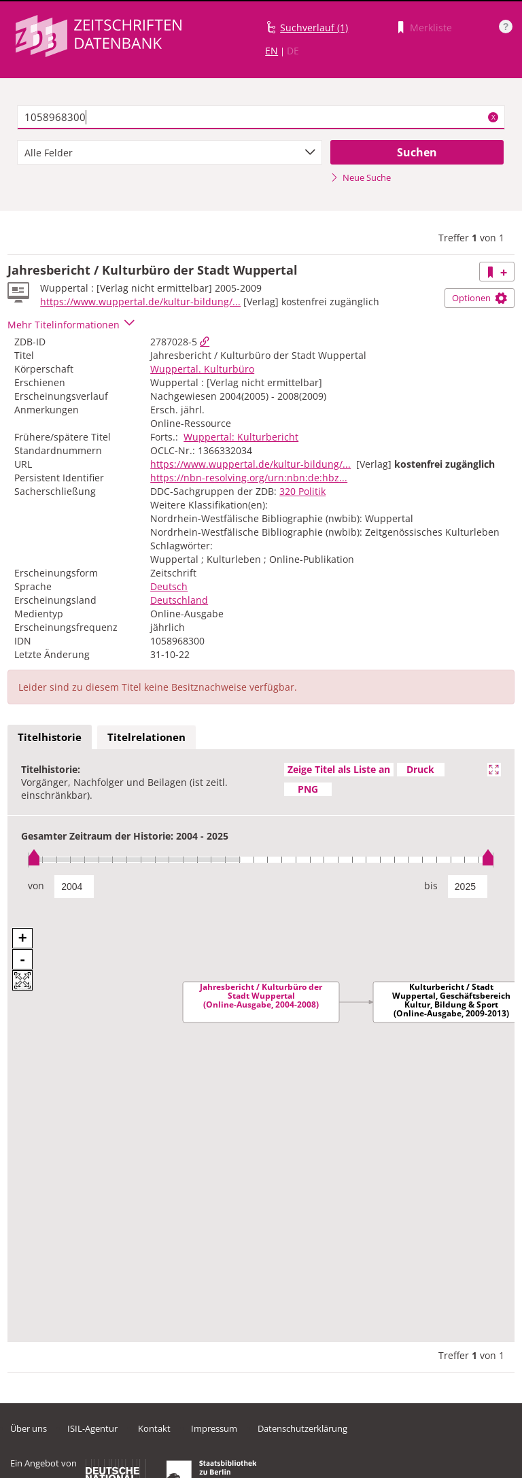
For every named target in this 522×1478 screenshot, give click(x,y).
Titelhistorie (50, 737)
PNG (308, 789)
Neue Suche (360, 177)
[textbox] (261, 117)
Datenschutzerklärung (302, 1428)
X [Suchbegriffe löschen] (493, 117)
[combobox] (169, 152)
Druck (420, 769)
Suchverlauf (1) (314, 27)
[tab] (49, 738)
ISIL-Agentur (92, 1428)
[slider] (261, 859)
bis (431, 885)
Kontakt (154, 1428)
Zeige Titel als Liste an (339, 769)
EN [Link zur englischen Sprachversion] (271, 50)
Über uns (28, 1428)
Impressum (214, 1428)
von (36, 885)
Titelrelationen (146, 737)
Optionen (479, 298)
